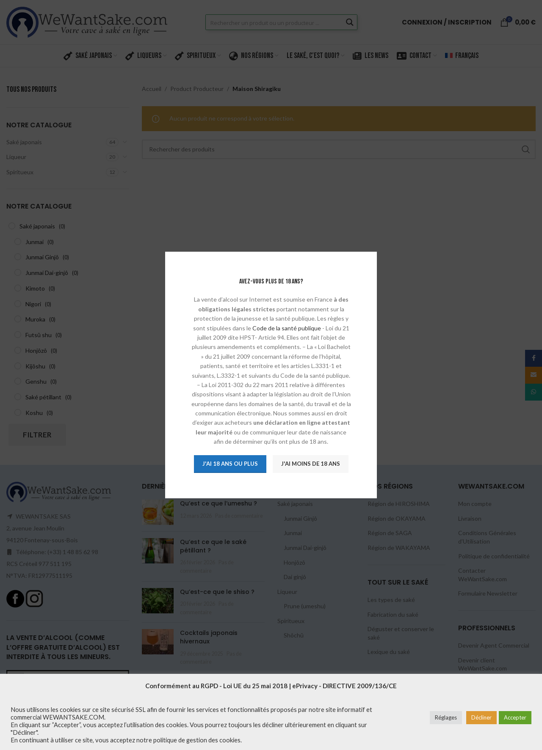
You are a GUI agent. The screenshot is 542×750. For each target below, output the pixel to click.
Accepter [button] (515, 717)
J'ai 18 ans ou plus (229, 463)
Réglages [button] (446, 717)
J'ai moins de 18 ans (310, 463)
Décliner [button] (481, 717)
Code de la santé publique (286, 328)
